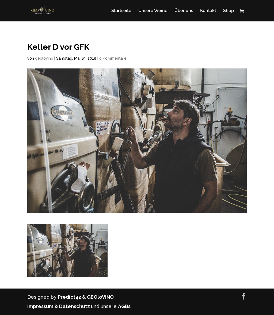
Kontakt (208, 11)
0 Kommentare (113, 58)
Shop (228, 11)
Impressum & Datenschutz (59, 306)
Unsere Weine (153, 11)
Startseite (121, 11)
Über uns (183, 11)
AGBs (124, 306)
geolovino (44, 58)
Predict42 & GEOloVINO (86, 297)
